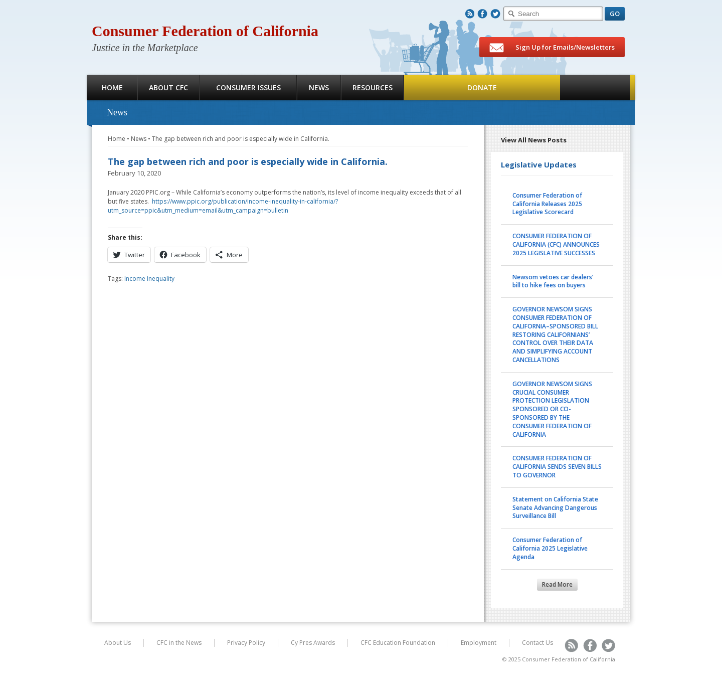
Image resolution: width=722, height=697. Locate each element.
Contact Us (537, 642)
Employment (478, 642)
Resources (372, 87)
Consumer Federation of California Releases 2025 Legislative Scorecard (547, 204)
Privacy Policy (246, 642)
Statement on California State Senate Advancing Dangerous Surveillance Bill (555, 507)
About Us (117, 642)
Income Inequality (149, 278)
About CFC (168, 87)
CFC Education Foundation (397, 642)
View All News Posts (534, 139)
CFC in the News (179, 642)
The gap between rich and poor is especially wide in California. (240, 138)
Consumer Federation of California (205, 31)
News (319, 87)
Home (112, 87)
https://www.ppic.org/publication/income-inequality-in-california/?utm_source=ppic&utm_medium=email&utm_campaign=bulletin (223, 206)
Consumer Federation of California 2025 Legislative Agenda (550, 548)
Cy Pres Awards (313, 642)
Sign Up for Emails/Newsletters (552, 48)
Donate (482, 87)
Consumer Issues (248, 87)
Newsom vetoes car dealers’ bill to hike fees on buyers (552, 281)
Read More (557, 584)
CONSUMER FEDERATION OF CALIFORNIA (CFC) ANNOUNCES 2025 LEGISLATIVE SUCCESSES (556, 244)
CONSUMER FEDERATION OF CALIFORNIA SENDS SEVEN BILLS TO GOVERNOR (557, 466)
